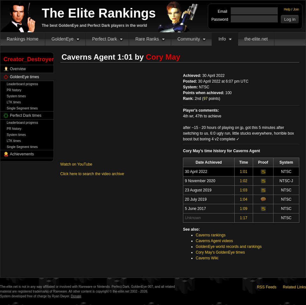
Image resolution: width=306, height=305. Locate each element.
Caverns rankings (210, 235)
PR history (14, 90)
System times (16, 96)
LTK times (14, 102)
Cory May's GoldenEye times (220, 252)
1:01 (243, 171)
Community (189, 38)
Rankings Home (23, 38)
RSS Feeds (266, 287)
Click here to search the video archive (92, 174)
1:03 (243, 190)
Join (296, 9)
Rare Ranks (147, 38)
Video (263, 171)
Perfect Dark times (25, 115)
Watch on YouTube (76, 164)
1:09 (243, 208)
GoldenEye (63, 38)
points (211, 98)
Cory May (163, 57)
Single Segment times (22, 108)
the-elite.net (256, 38)
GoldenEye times (24, 77)
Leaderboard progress (22, 84)
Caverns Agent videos (214, 241)
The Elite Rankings (99, 13)
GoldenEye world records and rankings (229, 246)
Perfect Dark (104, 38)
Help (287, 9)
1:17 (243, 218)
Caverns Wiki (207, 258)
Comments (263, 199)
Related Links (294, 287)
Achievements (22, 154)
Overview (18, 69)
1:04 (243, 199)
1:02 (243, 181)
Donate (76, 296)
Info (222, 38)
